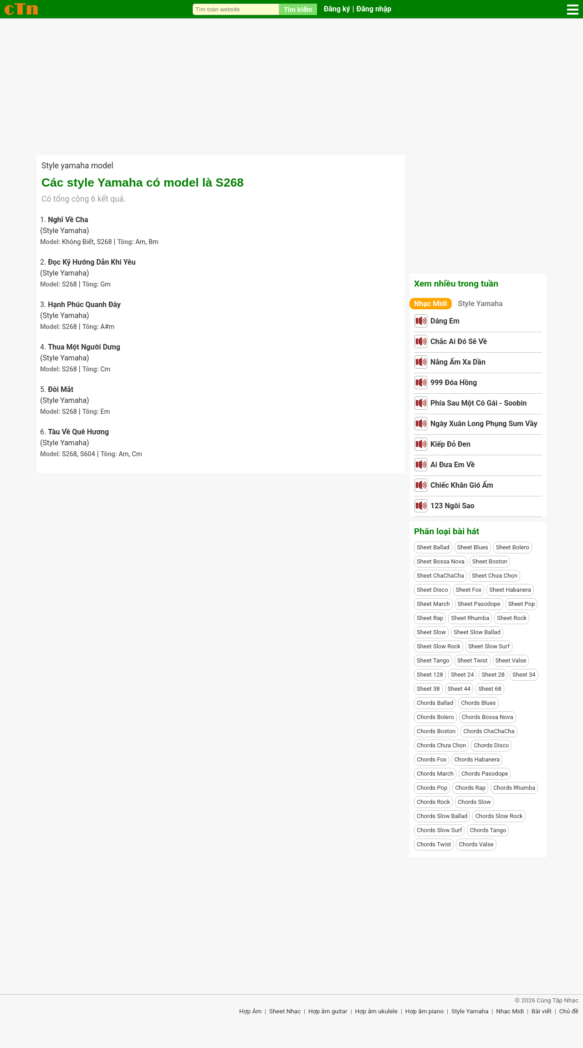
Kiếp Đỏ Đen (450, 444)
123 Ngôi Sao (452, 505)
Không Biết (78, 242)
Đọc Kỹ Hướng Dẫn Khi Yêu (92, 262)
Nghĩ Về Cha (68, 219)
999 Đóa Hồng (453, 382)
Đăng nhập (374, 9)
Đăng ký (337, 9)
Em (105, 412)
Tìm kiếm (298, 9)
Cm (105, 369)
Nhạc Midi (430, 303)
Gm (105, 284)
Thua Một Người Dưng (84, 347)
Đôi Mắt (60, 389)
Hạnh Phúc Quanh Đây (84, 304)
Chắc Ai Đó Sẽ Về (458, 341)
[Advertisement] (291, 87)
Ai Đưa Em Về (452, 464)
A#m (107, 327)
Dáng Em (445, 321)
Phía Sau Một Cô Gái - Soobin (478, 403)
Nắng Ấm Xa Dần (458, 362)
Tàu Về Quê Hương (78, 432)
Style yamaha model (77, 165)
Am (140, 242)
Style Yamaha (480, 303)
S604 (87, 454)
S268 (104, 242)
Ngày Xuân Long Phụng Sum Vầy (483, 423)
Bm (153, 242)
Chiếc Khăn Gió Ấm (461, 485)
